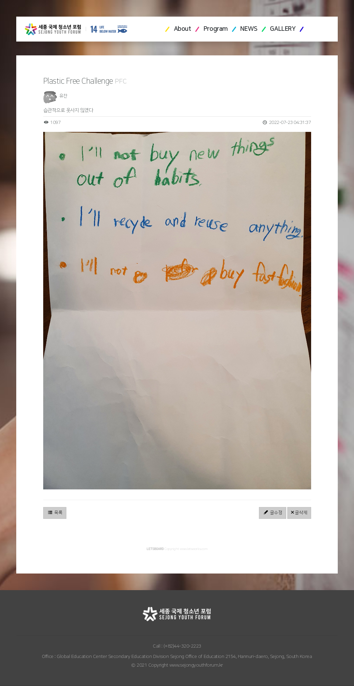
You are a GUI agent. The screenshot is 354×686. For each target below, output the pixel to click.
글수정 (272, 512)
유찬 (63, 95)
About (182, 29)
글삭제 (299, 512)
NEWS (248, 29)
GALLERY (282, 29)
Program (216, 29)
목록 (55, 512)
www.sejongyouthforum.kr (196, 665)
